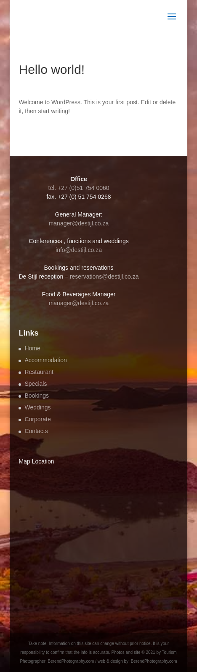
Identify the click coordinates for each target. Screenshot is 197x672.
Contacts (36, 431)
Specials (35, 383)
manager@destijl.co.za (79, 223)
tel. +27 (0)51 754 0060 (78, 187)
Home (32, 348)
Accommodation (45, 360)
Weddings (37, 407)
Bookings (36, 395)
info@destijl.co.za (79, 250)
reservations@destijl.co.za (104, 276)
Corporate (37, 419)
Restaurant (38, 372)
